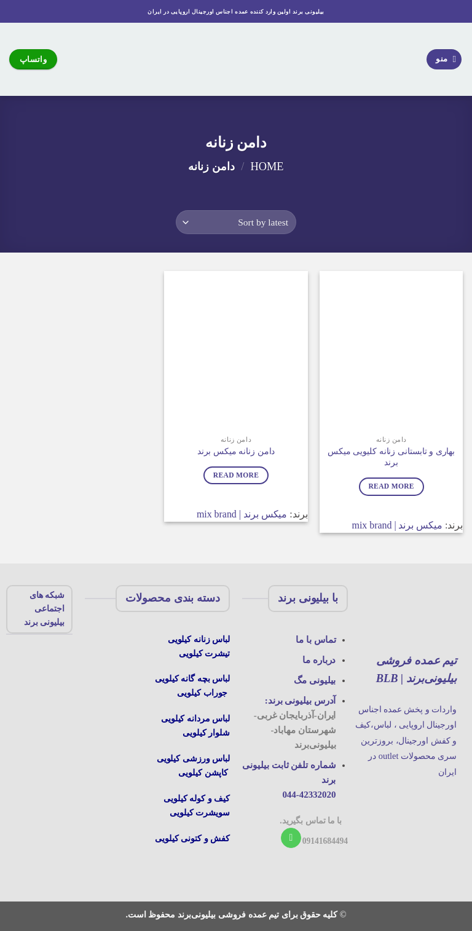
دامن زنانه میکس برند (236, 451)
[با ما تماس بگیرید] (291, 838)
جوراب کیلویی (202, 692)
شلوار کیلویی (206, 732)
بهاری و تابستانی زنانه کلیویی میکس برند (391, 457)
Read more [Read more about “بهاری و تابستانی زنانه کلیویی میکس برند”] (391, 486)
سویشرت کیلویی (200, 812)
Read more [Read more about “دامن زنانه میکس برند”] (236, 475)
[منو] (444, 59)
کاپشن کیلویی (203, 772)
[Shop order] (236, 222)
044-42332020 (309, 794)
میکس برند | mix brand (397, 525)
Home (266, 166)
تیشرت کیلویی (204, 653)
